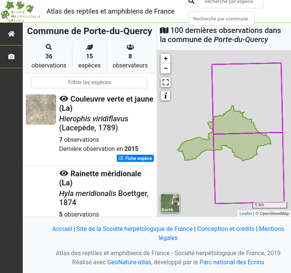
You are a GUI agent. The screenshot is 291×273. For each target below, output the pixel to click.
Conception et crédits (226, 228)
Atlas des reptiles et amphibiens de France (111, 11)
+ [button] (166, 58)
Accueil (62, 228)
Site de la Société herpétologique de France (134, 228)
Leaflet (245, 213)
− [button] (166, 68)
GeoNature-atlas (129, 262)
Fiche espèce (135, 158)
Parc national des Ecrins (231, 262)
